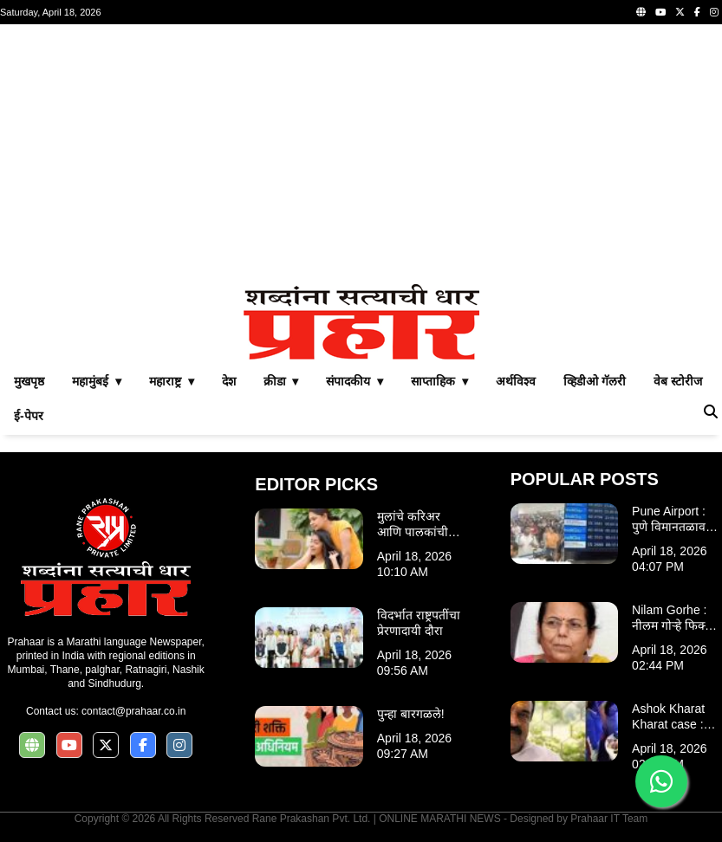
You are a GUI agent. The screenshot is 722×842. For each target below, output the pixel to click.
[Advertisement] (361, 154)
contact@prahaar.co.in (133, 711)
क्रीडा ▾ (281, 381)
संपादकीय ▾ (354, 381)
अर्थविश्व (516, 381)
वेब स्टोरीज (678, 381)
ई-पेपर (28, 416)
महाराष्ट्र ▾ (171, 381)
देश (229, 381)
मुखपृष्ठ (29, 381)
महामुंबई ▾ (96, 381)
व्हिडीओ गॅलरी (594, 381)
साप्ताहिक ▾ (439, 381)
